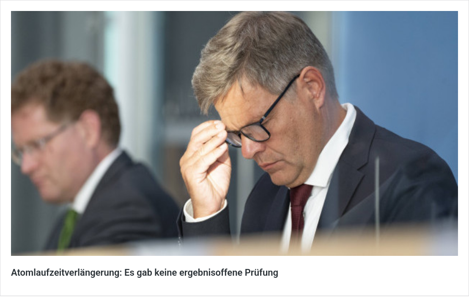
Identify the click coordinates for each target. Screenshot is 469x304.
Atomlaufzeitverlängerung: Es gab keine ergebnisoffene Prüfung (144, 272)
